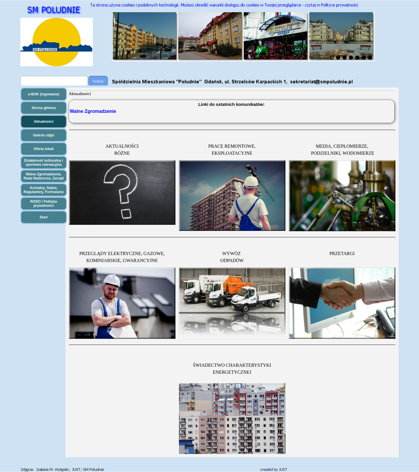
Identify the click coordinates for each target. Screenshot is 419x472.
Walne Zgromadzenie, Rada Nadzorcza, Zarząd (44, 176)
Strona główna (44, 108)
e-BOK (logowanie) (43, 94)
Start (43, 217)
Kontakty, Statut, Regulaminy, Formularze (44, 190)
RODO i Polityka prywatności (43, 204)
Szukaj (98, 81)
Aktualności (44, 122)
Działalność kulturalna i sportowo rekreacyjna (43, 162)
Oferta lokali (43, 149)
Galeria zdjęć (43, 135)
